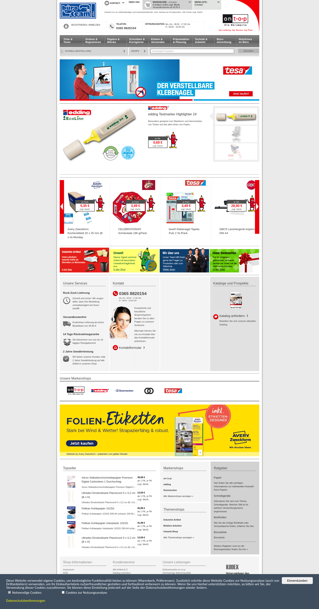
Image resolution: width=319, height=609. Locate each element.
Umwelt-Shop (170, 531)
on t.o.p (167, 478)
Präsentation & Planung (181, 41)
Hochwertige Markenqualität (177, 573)
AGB (65, 573)
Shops (135, 51)
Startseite (78, 11)
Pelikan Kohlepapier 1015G (98, 508)
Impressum (68, 569)
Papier (218, 477)
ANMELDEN (94, 25)
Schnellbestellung (78, 51)
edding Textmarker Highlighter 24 (172, 114)
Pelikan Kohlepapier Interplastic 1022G (105, 523)
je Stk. (158, 138)
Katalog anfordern (232, 316)
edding (167, 484)
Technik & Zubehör (201, 41)
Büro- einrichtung (224, 41)
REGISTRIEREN (79, 25)
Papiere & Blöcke (113, 41)
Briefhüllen (220, 517)
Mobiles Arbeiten (172, 525)
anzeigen (173, 2)
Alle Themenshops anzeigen (177, 537)
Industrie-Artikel (172, 519)
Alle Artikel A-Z (120, 569)
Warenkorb (160, 2)
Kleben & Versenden (158, 41)
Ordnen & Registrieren (93, 41)
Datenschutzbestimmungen (25, 601)
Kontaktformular (130, 347)
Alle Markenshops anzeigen (177, 496)
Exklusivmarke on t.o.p (174, 569)
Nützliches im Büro (245, 41)
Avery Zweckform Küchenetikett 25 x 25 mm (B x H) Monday (85, 233)
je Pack (85, 202)
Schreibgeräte (222, 495)
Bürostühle (220, 532)
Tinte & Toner (68, 41)
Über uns (134, 2)
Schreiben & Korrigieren (137, 41)
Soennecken (170, 490)
